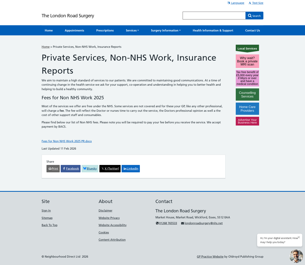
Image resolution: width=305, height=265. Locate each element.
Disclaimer (105, 210)
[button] (132, 30)
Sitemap (47, 218)
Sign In (46, 210)
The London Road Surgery (68, 15)
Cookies (104, 232)
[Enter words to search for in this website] (214, 15)
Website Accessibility (113, 225)
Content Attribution (112, 239)
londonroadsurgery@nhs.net (202, 223)
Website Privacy (109, 218)
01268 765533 (166, 223)
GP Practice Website (210, 256)
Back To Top (49, 225)
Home (46, 47)
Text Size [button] (255, 3)
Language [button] (235, 3)
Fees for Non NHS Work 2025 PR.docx (67, 141)
